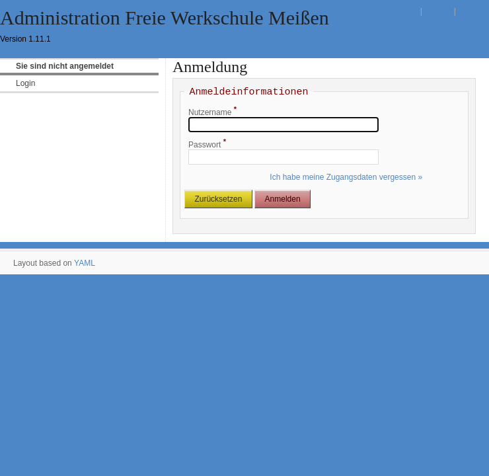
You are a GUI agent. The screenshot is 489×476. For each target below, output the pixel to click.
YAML (84, 263)
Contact (437, 11)
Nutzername (212, 112)
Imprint (470, 11)
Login (408, 11)
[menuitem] (79, 83)
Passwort (207, 144)
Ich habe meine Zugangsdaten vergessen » (346, 177)
